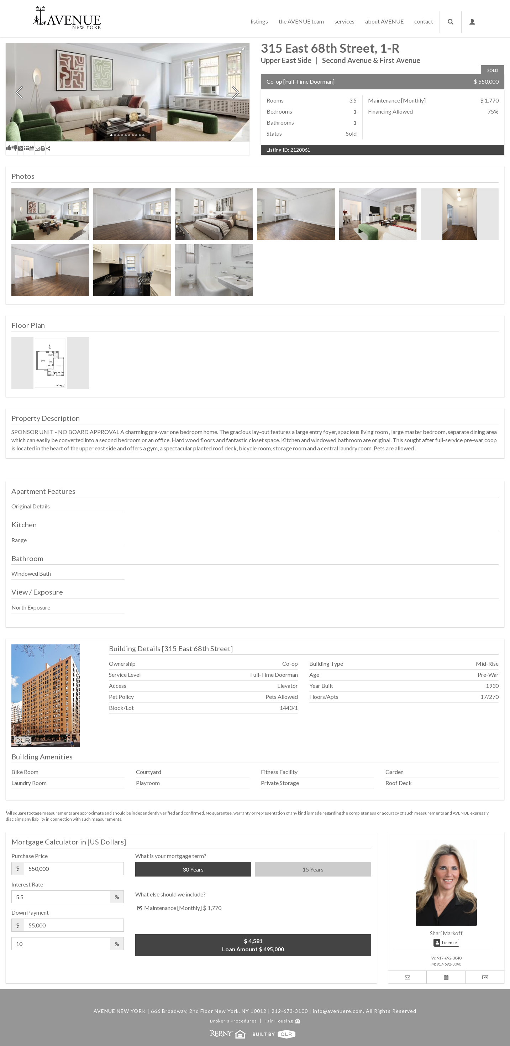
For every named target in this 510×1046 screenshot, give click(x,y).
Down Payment (30, 912)
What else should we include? (170, 894)
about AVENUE (384, 21)
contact (423, 21)
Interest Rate (27, 884)
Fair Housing (282, 1021)
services (344, 21)
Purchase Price (29, 855)
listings (259, 21)
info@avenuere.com (338, 1011)
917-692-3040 (449, 958)
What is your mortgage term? (170, 855)
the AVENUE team (301, 21)
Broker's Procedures (234, 1021)
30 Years (193, 869)
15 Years (313, 869)
